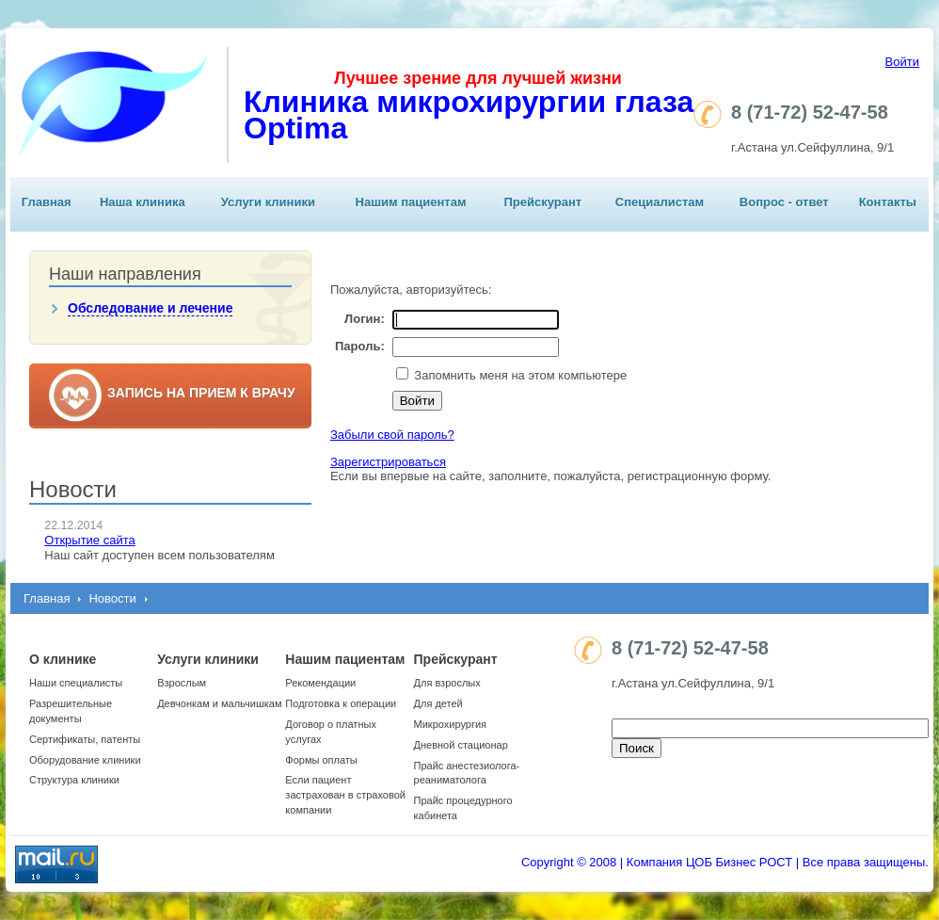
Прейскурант (542, 202)
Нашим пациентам (411, 202)
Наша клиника (142, 202)
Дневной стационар (461, 745)
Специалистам (659, 202)
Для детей (438, 703)
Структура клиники (74, 779)
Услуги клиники (268, 202)
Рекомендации (320, 682)
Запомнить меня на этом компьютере (519, 375)
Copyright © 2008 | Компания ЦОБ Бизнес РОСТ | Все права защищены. (725, 862)
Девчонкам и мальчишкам (219, 703)
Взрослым (181, 682)
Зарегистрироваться (388, 462)
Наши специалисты (75, 682)
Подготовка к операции (340, 703)
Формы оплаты (321, 760)
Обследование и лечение (150, 307)
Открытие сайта (89, 540)
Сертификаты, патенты (84, 739)
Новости (111, 598)
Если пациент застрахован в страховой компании (345, 794)
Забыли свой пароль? (392, 435)
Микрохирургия (450, 724)
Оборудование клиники (85, 760)
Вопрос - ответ (784, 202)
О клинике (62, 659)
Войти (902, 62)
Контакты (887, 202)
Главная (47, 202)
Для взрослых (447, 682)
